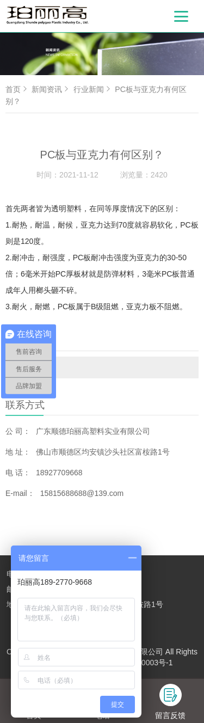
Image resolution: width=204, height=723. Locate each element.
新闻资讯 (51, 89)
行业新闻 (33, 367)
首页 (17, 89)
